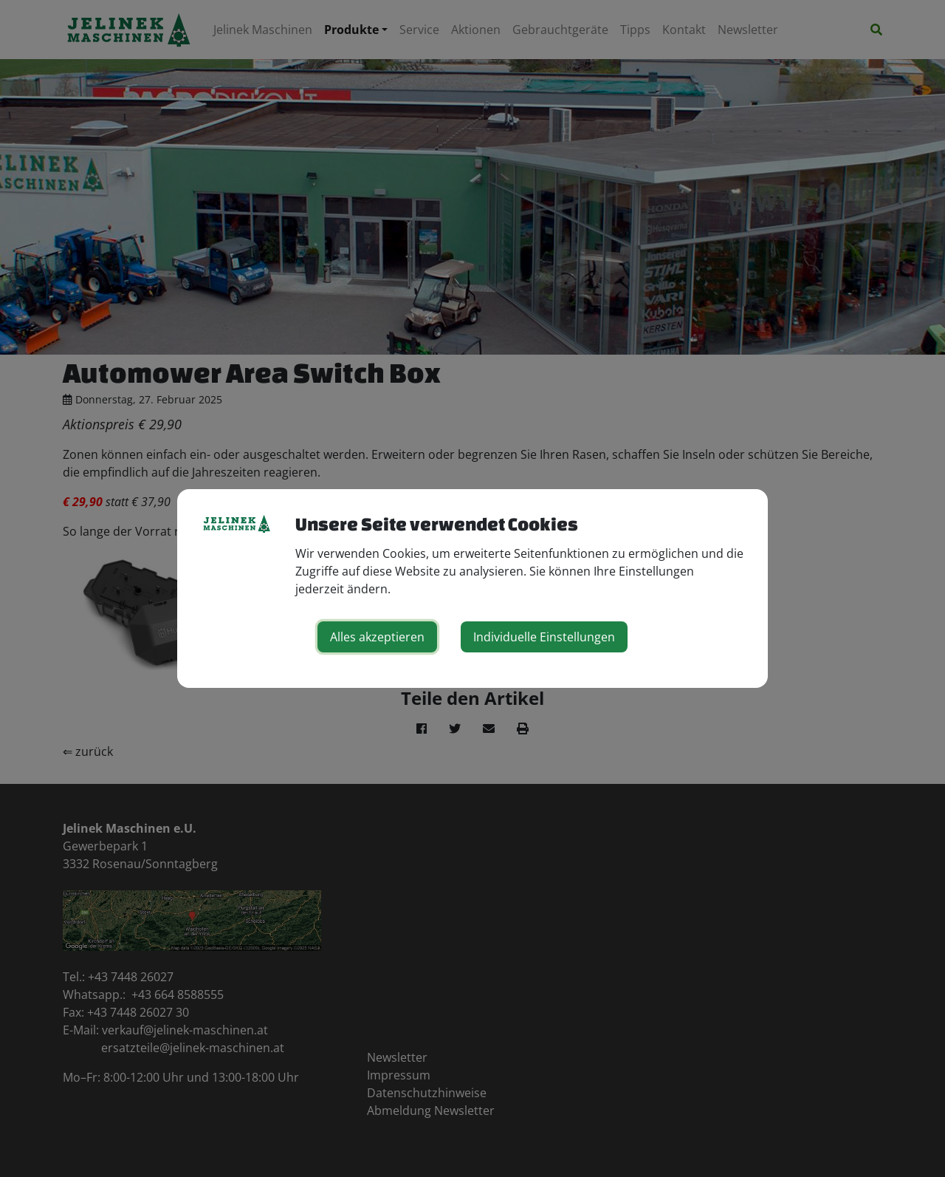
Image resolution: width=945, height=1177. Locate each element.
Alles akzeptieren (377, 637)
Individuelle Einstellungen (544, 637)
